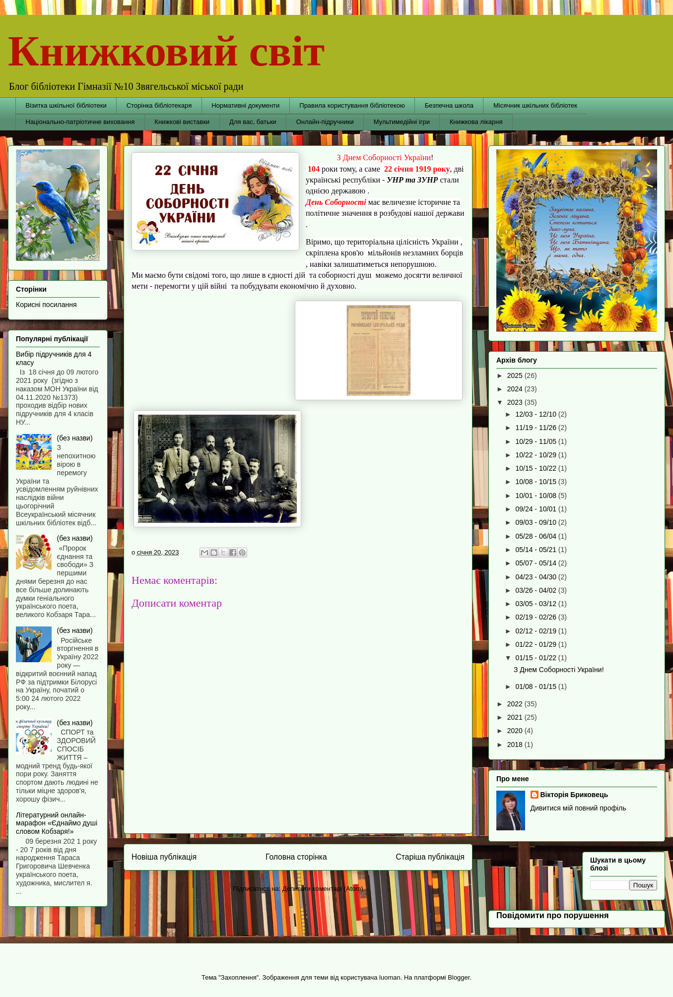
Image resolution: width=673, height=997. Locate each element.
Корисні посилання (46, 305)
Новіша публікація (164, 857)
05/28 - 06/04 (536, 536)
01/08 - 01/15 (536, 686)
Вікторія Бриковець (574, 795)
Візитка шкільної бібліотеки (66, 105)
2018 (516, 744)
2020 (516, 731)
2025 (516, 375)
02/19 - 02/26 (536, 617)
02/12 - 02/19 (536, 631)
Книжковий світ (166, 51)
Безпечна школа (449, 105)
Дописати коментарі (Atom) (322, 888)
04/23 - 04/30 (536, 577)
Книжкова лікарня (476, 121)
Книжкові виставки (181, 121)
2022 (516, 704)
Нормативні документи (245, 105)
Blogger (459, 977)
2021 (516, 717)
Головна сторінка (296, 857)
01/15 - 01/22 (536, 658)
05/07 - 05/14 (536, 563)
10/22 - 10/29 (536, 455)
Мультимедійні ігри (402, 121)
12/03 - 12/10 (536, 414)
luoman (390, 977)
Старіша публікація (430, 857)
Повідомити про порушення (552, 915)
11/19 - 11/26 (536, 428)
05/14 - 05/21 (536, 550)
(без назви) (75, 438)
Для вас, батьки (252, 121)
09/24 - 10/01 (536, 509)
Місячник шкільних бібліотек (535, 105)
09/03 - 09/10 (536, 522)
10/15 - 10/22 (536, 468)
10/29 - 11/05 (536, 441)
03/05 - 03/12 (536, 604)
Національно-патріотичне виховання (80, 121)
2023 (516, 402)
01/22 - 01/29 (536, 644)
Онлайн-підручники (325, 121)
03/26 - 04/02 (536, 590)
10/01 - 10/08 (536, 495)
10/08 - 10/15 (536, 482)
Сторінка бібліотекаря (159, 105)
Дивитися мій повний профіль (578, 808)
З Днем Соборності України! (559, 670)
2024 (516, 389)
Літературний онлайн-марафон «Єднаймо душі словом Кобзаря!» (56, 823)
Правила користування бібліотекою (352, 105)
